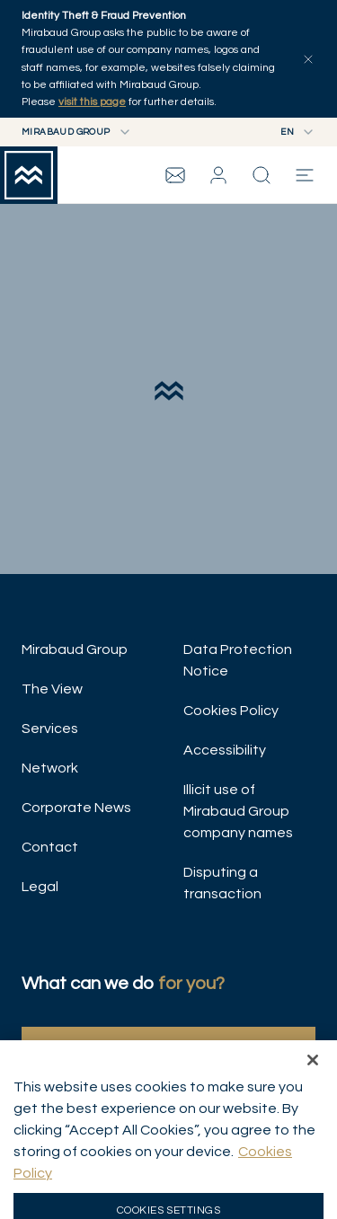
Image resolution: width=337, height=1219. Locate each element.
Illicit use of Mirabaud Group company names (238, 811)
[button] (218, 175)
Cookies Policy (231, 710)
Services (50, 728)
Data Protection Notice (237, 660)
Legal (40, 886)
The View (52, 689)
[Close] (313, 1081)
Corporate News (76, 807)
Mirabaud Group (75, 649)
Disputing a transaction (222, 883)
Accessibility (224, 750)
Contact (50, 847)
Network (50, 768)
